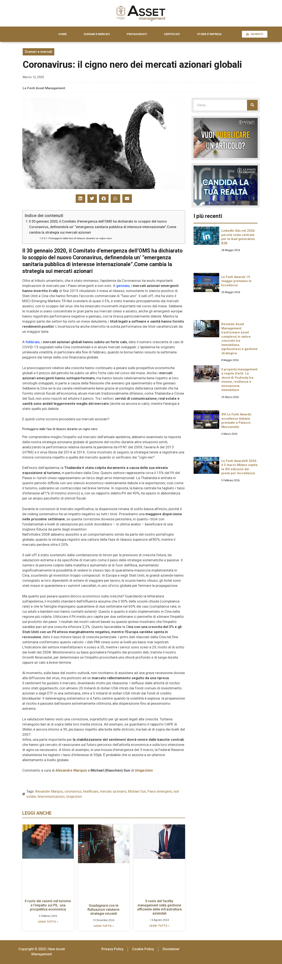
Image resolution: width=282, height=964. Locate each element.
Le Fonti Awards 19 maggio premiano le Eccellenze (236, 281)
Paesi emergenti (159, 791)
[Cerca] (252, 105)
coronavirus (73, 791)
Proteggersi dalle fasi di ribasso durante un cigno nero (80, 238)
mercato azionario (113, 791)
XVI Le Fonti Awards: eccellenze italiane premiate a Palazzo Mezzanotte (236, 420)
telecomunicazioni (51, 797)
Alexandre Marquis (49, 791)
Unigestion (74, 797)
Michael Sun (137, 791)
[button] (80, 198)
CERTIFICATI (172, 34)
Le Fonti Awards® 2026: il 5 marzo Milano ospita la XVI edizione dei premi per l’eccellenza (239, 467)
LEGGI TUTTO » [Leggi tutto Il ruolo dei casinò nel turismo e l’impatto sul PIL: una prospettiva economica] (48, 921)
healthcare (90, 791)
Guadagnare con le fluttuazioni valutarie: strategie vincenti (103, 909)
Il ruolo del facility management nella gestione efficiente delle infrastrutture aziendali (159, 907)
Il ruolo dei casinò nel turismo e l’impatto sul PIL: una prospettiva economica (48, 905)
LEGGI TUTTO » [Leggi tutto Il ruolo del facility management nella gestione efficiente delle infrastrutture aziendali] (159, 925)
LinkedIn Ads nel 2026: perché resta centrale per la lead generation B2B (238, 237)
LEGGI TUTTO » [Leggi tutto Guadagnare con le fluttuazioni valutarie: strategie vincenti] (104, 925)
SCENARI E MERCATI (97, 34)
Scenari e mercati (38, 52)
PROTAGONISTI (137, 34)
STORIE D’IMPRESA (209, 34)
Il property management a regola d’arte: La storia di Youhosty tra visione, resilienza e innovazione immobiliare (239, 379)
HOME (63, 34)
